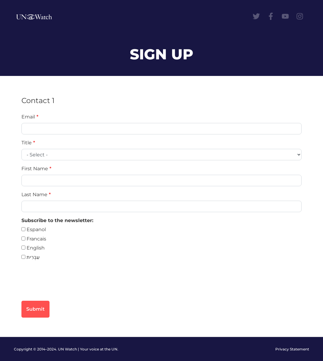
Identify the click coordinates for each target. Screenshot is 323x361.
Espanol (36, 229)
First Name (34, 168)
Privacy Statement (292, 349)
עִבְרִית (33, 257)
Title (26, 143)
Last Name (34, 194)
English (36, 248)
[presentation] (67, 284)
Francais (36, 239)
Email (28, 117)
